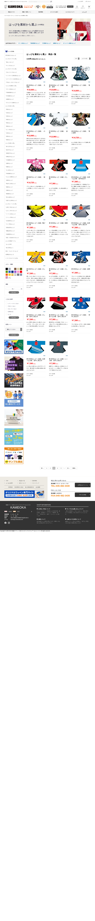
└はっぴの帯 (8, 244)
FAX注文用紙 (70, 6)
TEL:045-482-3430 (60, 486)
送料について (41, 519)
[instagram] (9, 523)
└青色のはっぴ (9, 122)
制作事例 (40, 12)
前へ (42, 468)
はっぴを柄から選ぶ (10, 143)
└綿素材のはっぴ (10, 99)
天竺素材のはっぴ (46, 43)
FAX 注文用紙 (82, 494)
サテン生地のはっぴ (23, 43)
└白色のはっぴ (9, 112)
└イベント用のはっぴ (11, 217)
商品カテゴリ (11, 12)
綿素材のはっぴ (56, 43)
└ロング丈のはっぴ (10, 65)
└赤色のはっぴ (9, 116)
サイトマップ (35, 483)
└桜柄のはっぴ (9, 166)
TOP (5, 15)
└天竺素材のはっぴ (10, 95)
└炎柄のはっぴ (9, 180)
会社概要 (38, 487)
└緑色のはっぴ (9, 119)
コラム (83, 12)
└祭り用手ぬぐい (10, 247)
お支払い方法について (44, 509)
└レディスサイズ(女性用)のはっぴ (13, 79)
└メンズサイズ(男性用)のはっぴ (13, 75)
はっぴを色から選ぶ (10, 106)
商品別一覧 (9, 15)
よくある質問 (80, 1)
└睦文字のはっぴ (10, 149)
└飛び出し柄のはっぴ (11, 183)
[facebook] (5, 523)
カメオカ (38, 531)
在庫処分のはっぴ (10, 254)
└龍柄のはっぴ (9, 187)
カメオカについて (70, 12)
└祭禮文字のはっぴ (10, 153)
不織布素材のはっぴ (35, 43)
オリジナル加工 (54, 12)
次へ (68, 468)
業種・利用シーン (26, 12)
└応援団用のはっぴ (10, 234)
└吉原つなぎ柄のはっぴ (11, 200)
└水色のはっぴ (9, 133)
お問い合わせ (88, 1)
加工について (22, 483)
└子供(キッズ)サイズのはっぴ (12, 82)
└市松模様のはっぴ (10, 173)
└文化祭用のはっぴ (10, 220)
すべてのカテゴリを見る (12, 258)
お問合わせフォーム (83, 485)
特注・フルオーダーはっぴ (12, 251)
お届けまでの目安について (74, 519)
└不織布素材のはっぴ (11, 92)
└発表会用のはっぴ (10, 227)
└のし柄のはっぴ (10, 170)
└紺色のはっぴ (9, 136)
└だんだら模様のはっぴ (11, 176)
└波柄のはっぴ (9, 163)
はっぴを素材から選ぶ (23, 15)
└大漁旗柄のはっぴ (10, 160)
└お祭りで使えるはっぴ (11, 207)
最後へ (74, 468)
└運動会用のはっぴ (10, 230)
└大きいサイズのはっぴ (11, 72)
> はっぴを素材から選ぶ (11, 85)
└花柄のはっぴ (9, 190)
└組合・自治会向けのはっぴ (12, 237)
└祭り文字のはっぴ (10, 146)
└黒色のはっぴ (9, 109)
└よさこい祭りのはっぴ (11, 210)
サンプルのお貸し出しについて (75, 509)
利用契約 (10, 487)
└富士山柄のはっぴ (10, 197)
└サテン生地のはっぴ (11, 89)
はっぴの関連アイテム (11, 241)
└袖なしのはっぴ (10, 62)
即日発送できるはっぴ (11, 55)
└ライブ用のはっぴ (10, 224)
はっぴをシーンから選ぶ (11, 203)
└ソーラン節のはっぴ (11, 214)
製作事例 (34, 480)
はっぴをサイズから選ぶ (11, 68)
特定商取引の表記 (18, 487)
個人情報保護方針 (29, 487)
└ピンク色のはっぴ (10, 129)
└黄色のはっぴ (9, 126)
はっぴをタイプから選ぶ (11, 58)
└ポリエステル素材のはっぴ (12, 102)
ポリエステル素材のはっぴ (69, 43)
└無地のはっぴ (9, 139)
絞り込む (14, 292)
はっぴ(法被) (15, 15)
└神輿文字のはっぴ (10, 156)
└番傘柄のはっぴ (10, 193)
